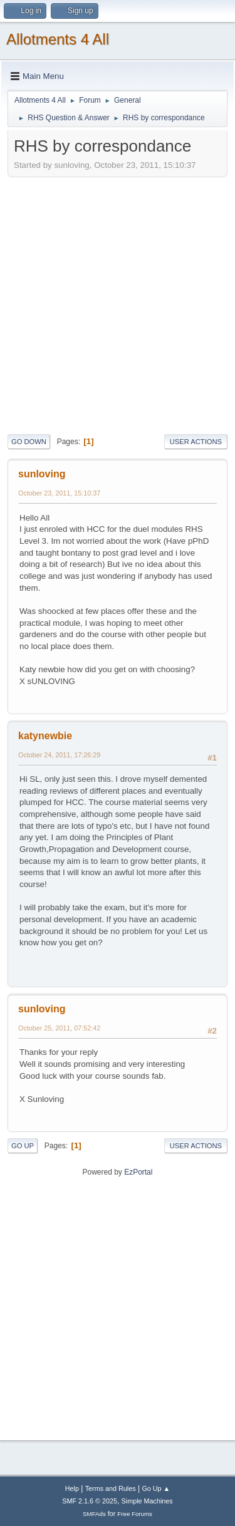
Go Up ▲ (156, 1488)
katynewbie (45, 735)
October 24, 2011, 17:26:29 (59, 755)
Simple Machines (147, 1501)
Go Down (28, 441)
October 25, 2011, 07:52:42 (59, 1028)
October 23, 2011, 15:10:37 (59, 493)
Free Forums (134, 1513)
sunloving (41, 474)
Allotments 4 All (57, 39)
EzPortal (138, 1172)
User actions (196, 441)
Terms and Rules (110, 1488)
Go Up (22, 1146)
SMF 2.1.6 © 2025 (89, 1501)
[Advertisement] (117, 304)
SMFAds (94, 1513)
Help (72, 1488)
